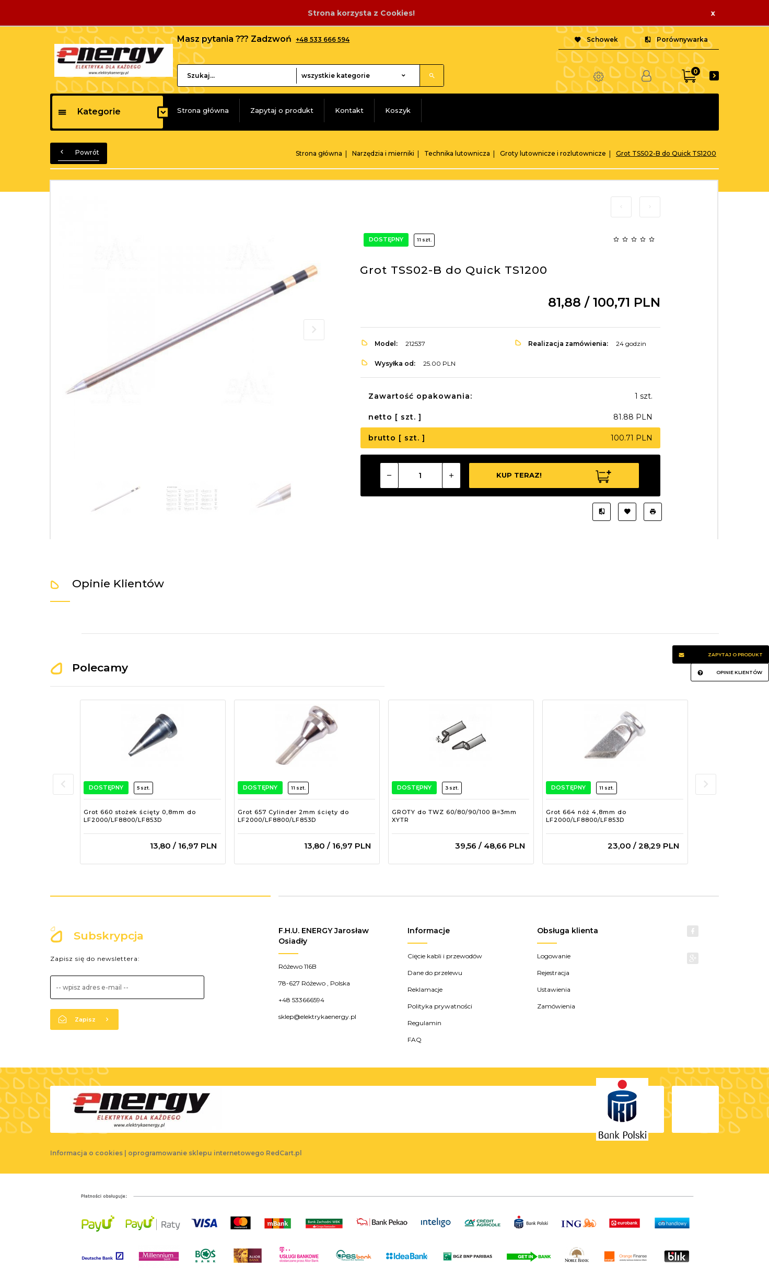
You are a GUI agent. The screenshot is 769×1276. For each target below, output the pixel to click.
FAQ (414, 1039)
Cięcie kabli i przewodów (444, 956)
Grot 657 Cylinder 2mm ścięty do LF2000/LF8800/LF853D (293, 816)
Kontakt (349, 110)
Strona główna (203, 110)
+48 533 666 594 (322, 39)
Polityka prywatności (439, 1006)
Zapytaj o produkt (281, 110)
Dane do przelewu (434, 973)
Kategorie (89, 112)
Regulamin (424, 1023)
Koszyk (398, 110)
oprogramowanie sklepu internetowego (196, 1153)
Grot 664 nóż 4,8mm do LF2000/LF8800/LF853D (586, 816)
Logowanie (553, 956)
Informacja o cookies (86, 1153)
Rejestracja (553, 973)
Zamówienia (556, 1006)
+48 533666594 (301, 1000)
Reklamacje (424, 989)
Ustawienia (553, 989)
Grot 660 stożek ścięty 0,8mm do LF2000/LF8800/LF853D (140, 816)
